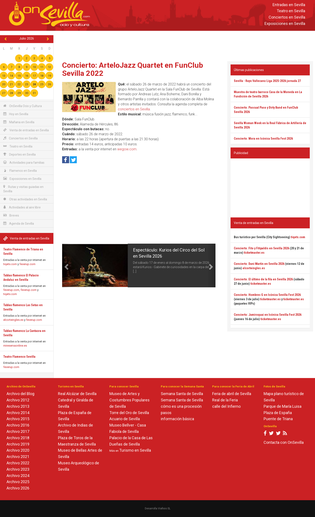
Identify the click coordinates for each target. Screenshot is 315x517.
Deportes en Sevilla (19, 154)
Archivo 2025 (18, 481)
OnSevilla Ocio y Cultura (22, 106)
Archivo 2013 (18, 406)
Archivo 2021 (18, 456)
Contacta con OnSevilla (284, 442)
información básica (177, 418)
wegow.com (126, 149)
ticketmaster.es (254, 252)
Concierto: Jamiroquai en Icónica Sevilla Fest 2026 (267, 314)
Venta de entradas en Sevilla (26, 130)
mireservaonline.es (15, 345)
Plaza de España (278, 412)
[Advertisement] (184, 45)
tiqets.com (10, 264)
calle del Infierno (226, 406)
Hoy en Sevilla (15, 114)
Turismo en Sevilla (135, 450)
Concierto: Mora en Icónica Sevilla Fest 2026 (263, 138)
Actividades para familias (23, 162)
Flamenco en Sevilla (20, 170)
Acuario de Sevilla (124, 418)
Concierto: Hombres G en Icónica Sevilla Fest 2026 (267, 295)
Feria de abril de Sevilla (231, 393)
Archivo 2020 (18, 450)
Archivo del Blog (20, 393)
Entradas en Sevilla (289, 4)
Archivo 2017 (18, 431)
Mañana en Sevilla (18, 122)
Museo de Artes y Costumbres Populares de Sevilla (129, 400)
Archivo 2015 (18, 418)
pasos (166, 412)
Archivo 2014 (18, 412)
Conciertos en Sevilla (287, 17)
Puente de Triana (278, 418)
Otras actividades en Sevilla (25, 199)
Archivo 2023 (18, 469)
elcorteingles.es (13, 319)
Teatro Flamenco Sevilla (19, 356)
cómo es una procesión (181, 406)
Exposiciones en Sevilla (284, 23)
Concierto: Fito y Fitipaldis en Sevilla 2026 (261, 248)
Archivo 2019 (18, 444)
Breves (11, 215)
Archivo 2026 (18, 488)
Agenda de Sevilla (18, 223)
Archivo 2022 (18, 463)
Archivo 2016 (18, 425)
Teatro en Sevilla (291, 11)
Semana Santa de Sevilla (182, 393)
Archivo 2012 (18, 400)
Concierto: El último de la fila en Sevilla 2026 (263, 279)
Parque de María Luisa (282, 406)
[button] (66, 265)
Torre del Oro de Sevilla (129, 412)
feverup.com (27, 264)
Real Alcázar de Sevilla (77, 393)
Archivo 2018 (18, 437)
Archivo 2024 (18, 475)
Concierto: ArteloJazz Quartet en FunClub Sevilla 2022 (132, 69)
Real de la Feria (225, 400)
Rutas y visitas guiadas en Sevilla (23, 189)
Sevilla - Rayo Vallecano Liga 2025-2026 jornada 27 (267, 81)
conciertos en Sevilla (134, 109)
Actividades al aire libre (22, 207)
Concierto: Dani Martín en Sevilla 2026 (259, 263)
